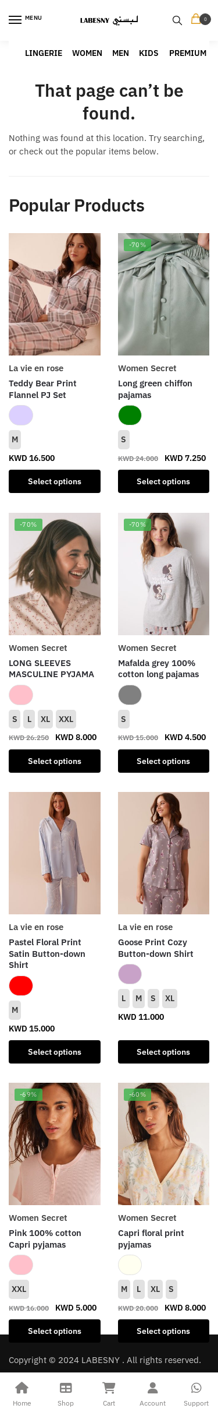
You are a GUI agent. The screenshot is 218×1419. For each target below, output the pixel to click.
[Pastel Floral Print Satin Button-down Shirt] (55, 853)
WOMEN (87, 53)
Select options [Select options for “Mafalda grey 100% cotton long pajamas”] (163, 761)
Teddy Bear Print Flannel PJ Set (43, 389)
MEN (120, 53)
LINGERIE (43, 53)
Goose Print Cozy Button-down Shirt (156, 947)
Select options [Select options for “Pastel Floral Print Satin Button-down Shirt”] (54, 1052)
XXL (66, 719)
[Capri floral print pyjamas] (164, 1144)
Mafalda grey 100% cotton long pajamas (158, 668)
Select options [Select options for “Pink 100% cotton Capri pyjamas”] (54, 1331)
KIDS (149, 53)
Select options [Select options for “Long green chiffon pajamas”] (163, 481)
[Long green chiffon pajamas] (164, 294)
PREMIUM (187, 53)
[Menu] (26, 20)
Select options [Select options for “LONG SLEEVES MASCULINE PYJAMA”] (54, 761)
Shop (65, 1393)
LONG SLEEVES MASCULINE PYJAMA (51, 668)
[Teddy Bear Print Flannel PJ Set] (55, 294)
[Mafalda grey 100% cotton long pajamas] (164, 574)
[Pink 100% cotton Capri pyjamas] (55, 1144)
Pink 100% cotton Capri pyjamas (45, 1238)
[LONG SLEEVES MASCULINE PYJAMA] (55, 574)
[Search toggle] (177, 20)
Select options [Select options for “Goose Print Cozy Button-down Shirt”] (163, 1052)
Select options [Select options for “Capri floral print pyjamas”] (163, 1331)
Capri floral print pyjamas (151, 1238)
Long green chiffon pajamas (155, 389)
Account (152, 1393)
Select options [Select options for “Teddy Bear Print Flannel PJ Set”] (54, 481)
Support (196, 1393)
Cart (109, 1393)
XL (45, 719)
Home (22, 1393)
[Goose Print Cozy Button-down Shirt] (164, 853)
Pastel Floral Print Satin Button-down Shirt (47, 953)
